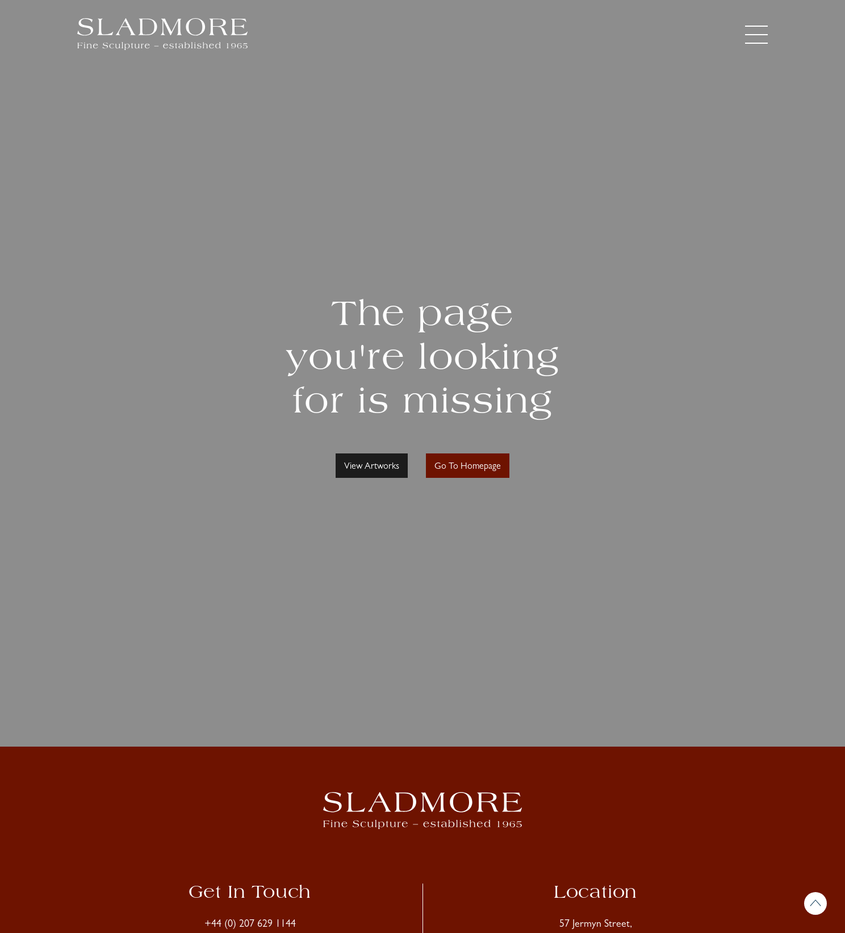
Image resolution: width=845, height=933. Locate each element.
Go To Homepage (467, 467)
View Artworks (371, 467)
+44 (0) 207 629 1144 (250, 925)
